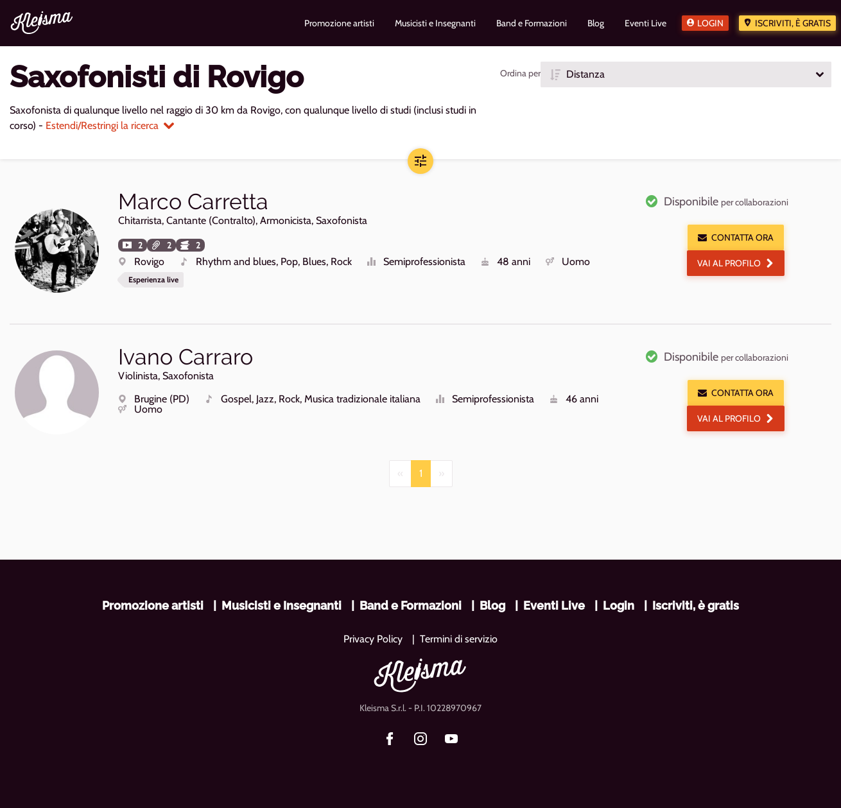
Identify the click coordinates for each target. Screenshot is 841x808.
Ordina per (520, 73)
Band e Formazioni (411, 605)
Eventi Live (554, 605)
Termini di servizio (459, 639)
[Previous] (400, 473)
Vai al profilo (735, 263)
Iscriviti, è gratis (793, 23)
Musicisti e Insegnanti (281, 605)
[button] (686, 74)
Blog (492, 605)
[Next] (441, 473)
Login (710, 23)
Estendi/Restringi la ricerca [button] (110, 125)
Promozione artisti (153, 605)
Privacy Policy (373, 639)
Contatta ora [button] (736, 237)
